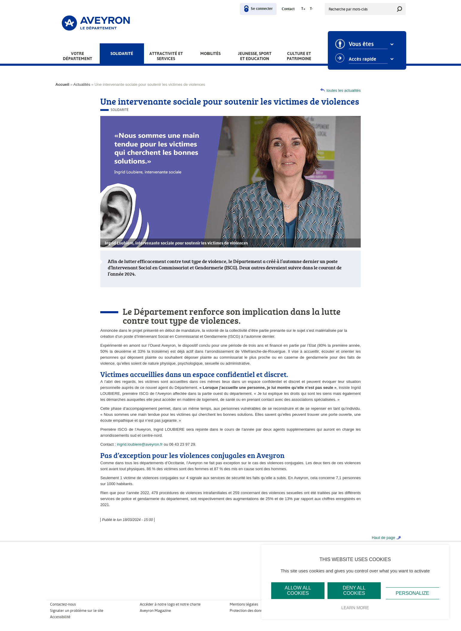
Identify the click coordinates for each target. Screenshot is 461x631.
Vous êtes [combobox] (362, 44)
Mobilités (210, 53)
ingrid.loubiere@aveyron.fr (140, 444)
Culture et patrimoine (299, 56)
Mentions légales (244, 604)
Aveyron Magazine (155, 610)
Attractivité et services (166, 56)
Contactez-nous (63, 604)
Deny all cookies (354, 590)
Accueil (62, 84)
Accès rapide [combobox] (364, 59)
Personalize (412, 593)
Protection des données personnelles (260, 610)
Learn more (355, 607)
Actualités (81, 84)
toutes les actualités (344, 90)
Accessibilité (60, 617)
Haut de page (383, 537)
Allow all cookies (298, 590)
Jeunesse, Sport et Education (255, 56)
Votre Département (77, 56)
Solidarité (121, 53)
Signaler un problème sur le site (76, 610)
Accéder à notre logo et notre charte (170, 604)
